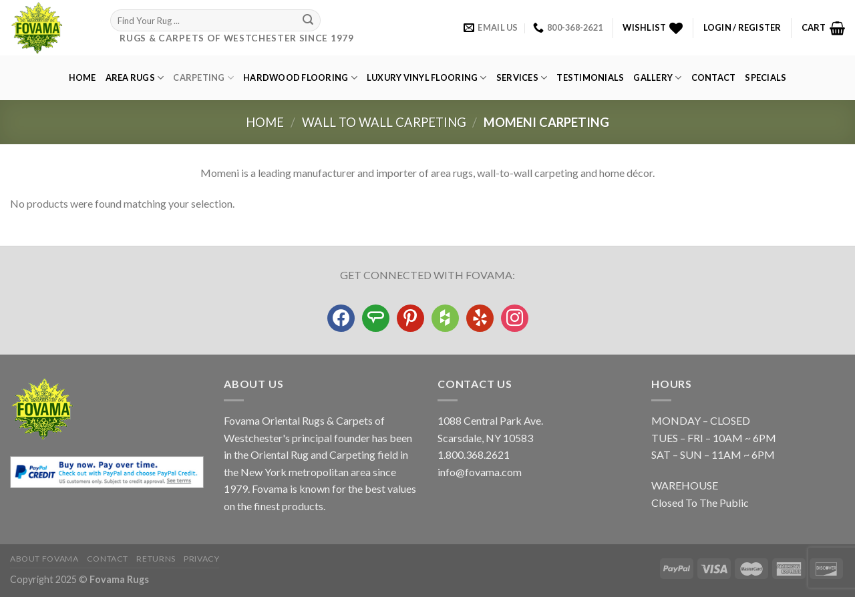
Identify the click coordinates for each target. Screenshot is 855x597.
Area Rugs (135, 77)
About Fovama (44, 559)
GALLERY (657, 77)
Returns (155, 559)
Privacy (201, 559)
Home (82, 77)
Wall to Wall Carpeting (384, 122)
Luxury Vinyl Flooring (427, 77)
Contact (713, 77)
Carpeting (203, 77)
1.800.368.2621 (474, 454)
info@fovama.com (480, 471)
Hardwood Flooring (300, 77)
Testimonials (590, 77)
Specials (765, 77)
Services (522, 77)
